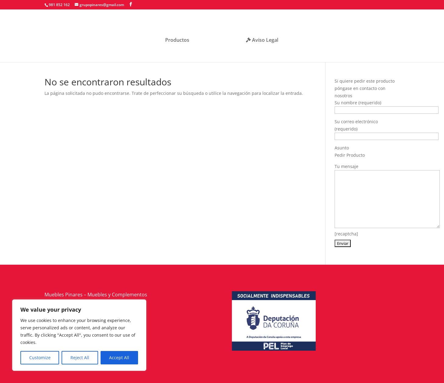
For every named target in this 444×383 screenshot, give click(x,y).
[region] (79, 335)
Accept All (119, 357)
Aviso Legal (260, 38)
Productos (179, 38)
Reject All (79, 357)
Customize (40, 357)
